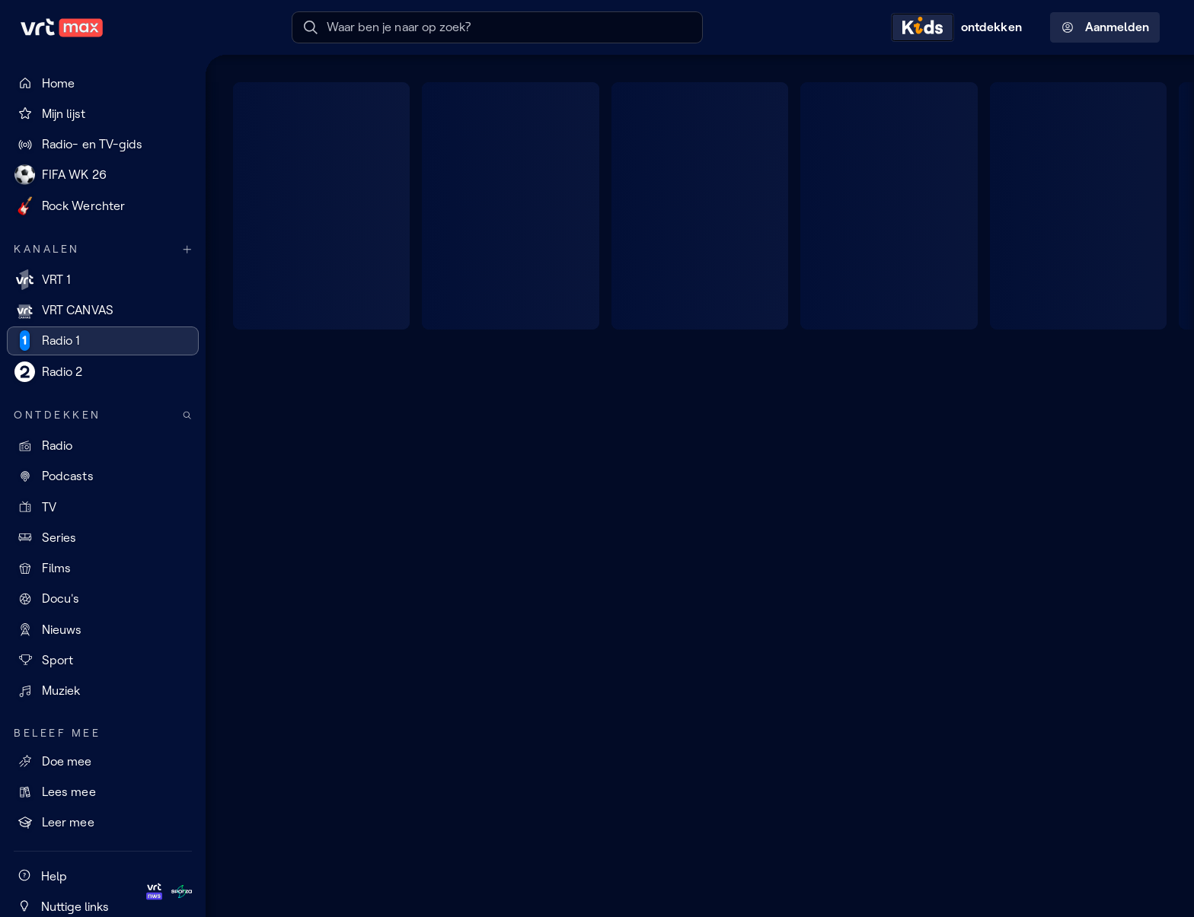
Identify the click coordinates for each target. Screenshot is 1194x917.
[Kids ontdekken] (960, 27)
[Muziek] (103, 691)
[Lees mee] (103, 792)
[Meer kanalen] (187, 249)
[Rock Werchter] (103, 205)
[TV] (103, 506)
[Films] (103, 568)
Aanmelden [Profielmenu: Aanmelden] (1105, 27)
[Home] (103, 82)
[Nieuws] (103, 629)
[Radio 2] (103, 371)
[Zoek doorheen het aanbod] (187, 415)
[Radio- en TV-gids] (103, 144)
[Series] (103, 537)
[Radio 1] (103, 340)
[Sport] (103, 659)
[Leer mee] (103, 822)
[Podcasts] (103, 476)
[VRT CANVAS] (103, 310)
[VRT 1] (103, 279)
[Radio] (103, 445)
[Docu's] (103, 598)
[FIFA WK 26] (103, 175)
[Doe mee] (103, 761)
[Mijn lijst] (103, 113)
